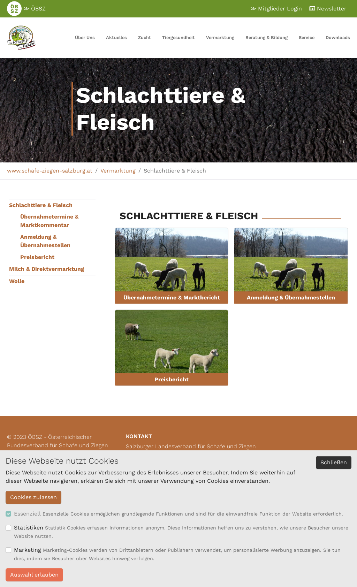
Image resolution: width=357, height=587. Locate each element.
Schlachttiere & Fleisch (41, 205)
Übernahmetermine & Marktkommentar (49, 220)
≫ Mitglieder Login (276, 8)
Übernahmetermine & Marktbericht (171, 297)
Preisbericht (37, 257)
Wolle (16, 281)
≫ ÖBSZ (26, 8)
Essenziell (27, 513)
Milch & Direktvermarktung (46, 269)
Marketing (27, 550)
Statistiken (28, 527)
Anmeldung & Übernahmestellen (45, 241)
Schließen (333, 462)
